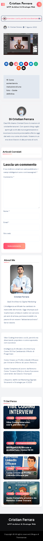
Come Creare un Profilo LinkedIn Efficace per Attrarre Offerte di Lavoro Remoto (21, 361)
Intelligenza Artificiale (26, 418)
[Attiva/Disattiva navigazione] (3, 4)
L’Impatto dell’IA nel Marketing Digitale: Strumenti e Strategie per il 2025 (20, 381)
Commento (8, 177)
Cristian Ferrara (20, 3)
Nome (6, 211)
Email (6, 222)
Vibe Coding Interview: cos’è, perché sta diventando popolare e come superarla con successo (21, 340)
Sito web (7, 233)
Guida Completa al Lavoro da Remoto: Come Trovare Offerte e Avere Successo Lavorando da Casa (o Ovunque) (21, 371)
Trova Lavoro (22, 468)
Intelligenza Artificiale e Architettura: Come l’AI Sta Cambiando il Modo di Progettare (19, 351)
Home (10, 418)
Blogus (34, 534)
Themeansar (21, 537)
